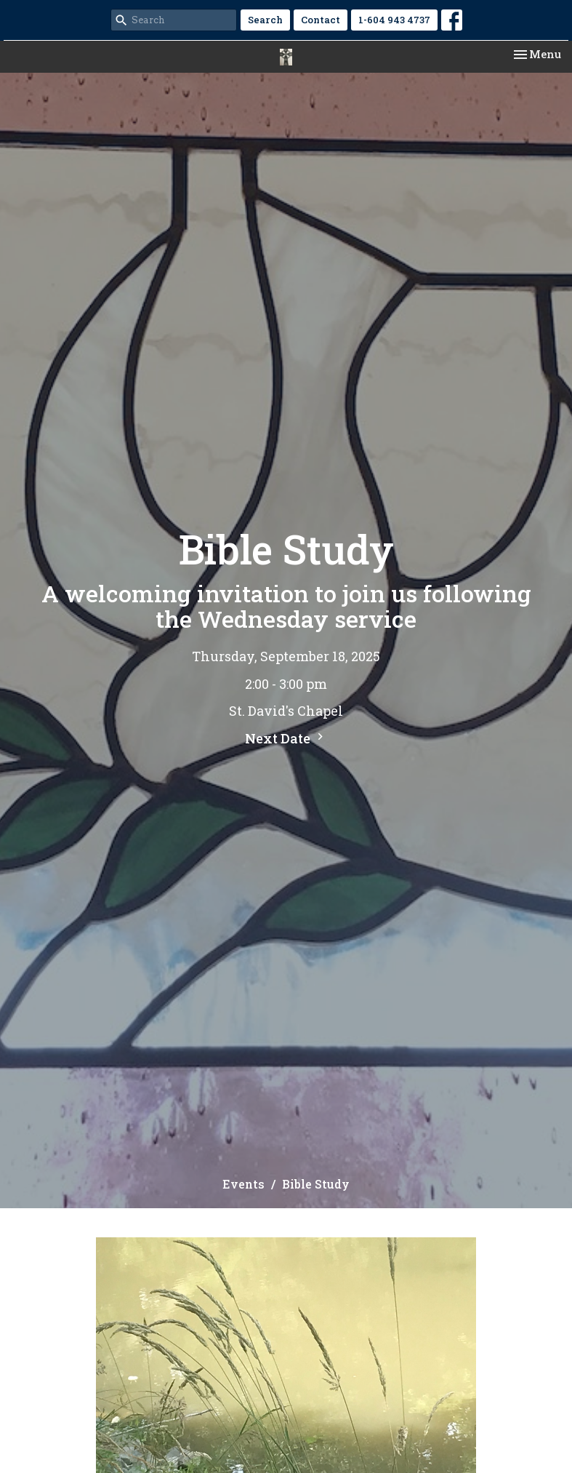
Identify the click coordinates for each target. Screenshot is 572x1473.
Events (243, 1183)
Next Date (286, 738)
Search (265, 19)
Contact (320, 19)
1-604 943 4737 (394, 19)
